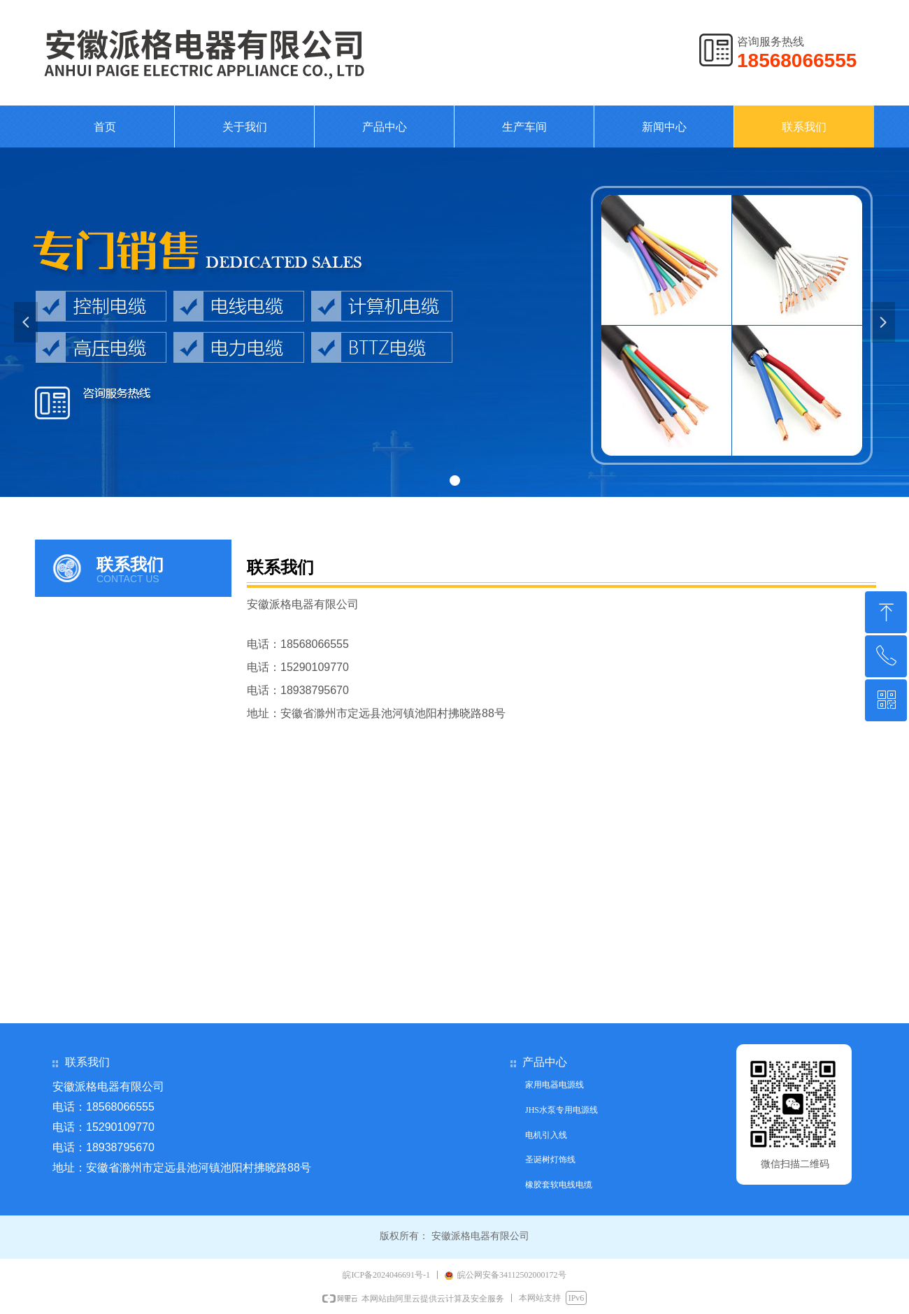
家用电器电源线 (554, 1085)
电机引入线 (546, 1135)
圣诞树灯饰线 (550, 1159)
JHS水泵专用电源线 (561, 1110)
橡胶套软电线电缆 (558, 1185)
